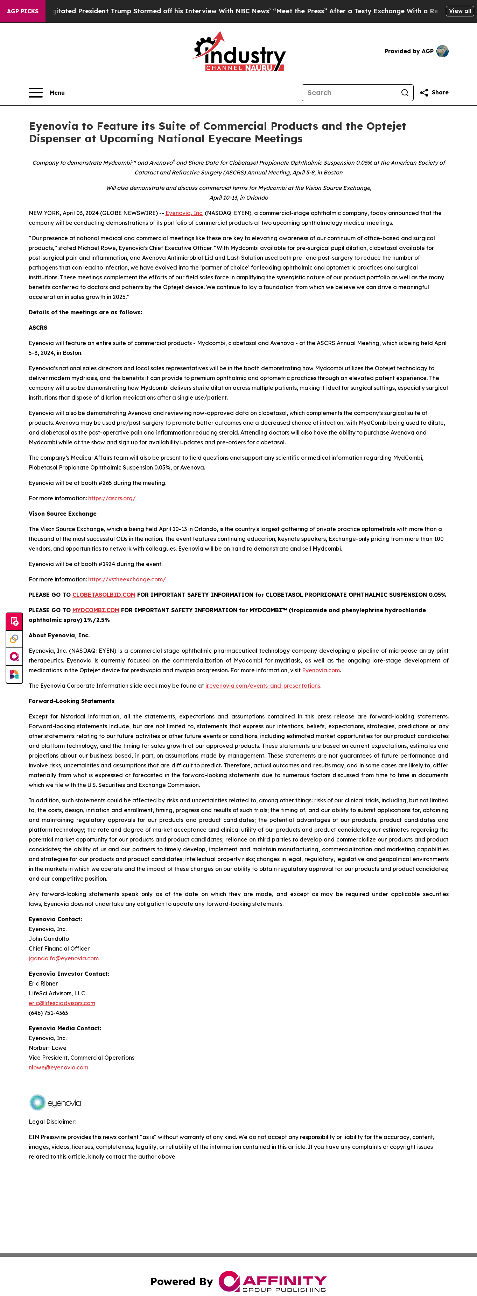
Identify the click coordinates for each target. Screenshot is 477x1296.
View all (460, 10)
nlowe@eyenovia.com (58, 1067)
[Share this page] (434, 93)
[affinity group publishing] (14, 657)
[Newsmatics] (14, 674)
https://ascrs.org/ (112, 498)
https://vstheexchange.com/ (127, 579)
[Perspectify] (14, 639)
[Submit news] (14, 622)
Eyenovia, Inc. (184, 212)
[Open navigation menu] (47, 93)
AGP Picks (22, 11)
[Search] (349, 93)
